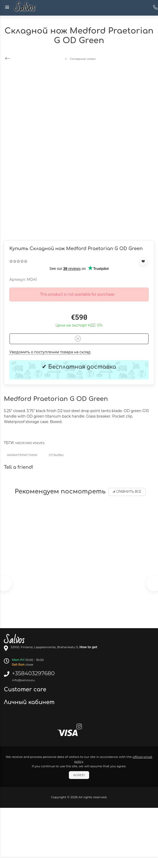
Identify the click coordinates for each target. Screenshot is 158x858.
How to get (88, 647)
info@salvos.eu (23, 680)
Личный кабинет (30, 702)
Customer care (26, 689)
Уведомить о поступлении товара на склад (49, 352)
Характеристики (22, 455)
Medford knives (30, 443)
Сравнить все (127, 491)
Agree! (79, 775)
